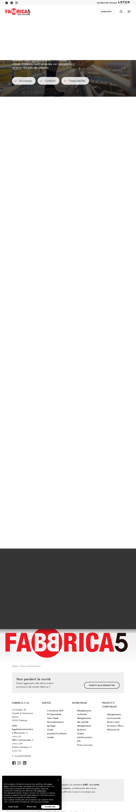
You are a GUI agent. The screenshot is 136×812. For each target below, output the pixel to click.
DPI (78, 741)
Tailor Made (52, 718)
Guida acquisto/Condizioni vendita (57, 733)
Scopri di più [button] (13, 807)
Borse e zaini (113, 722)
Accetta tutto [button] (50, 807)
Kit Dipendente (54, 714)
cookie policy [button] (41, 791)
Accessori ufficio (115, 725)
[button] (129, 11)
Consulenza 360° (55, 710)
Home (14, 666)
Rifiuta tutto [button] (31, 807)
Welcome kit (113, 729)
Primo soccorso (85, 745)
